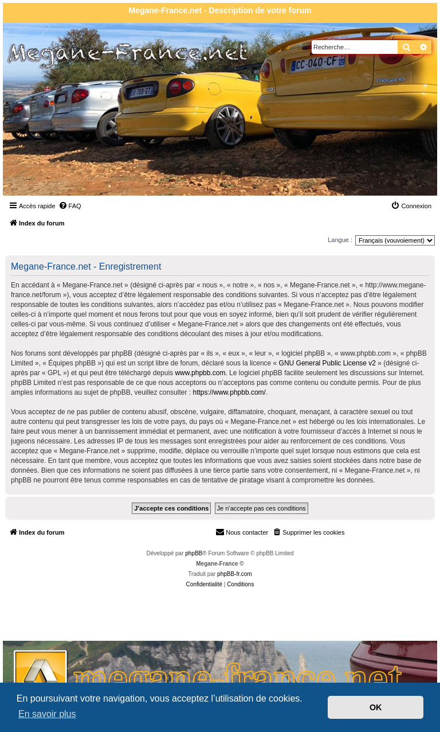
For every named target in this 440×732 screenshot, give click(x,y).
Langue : (340, 239)
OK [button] (376, 707)
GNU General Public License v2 (327, 363)
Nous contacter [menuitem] (241, 532)
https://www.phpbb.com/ (229, 392)
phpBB (193, 553)
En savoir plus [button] (47, 714)
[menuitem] (69, 206)
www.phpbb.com (200, 373)
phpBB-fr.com (234, 574)
